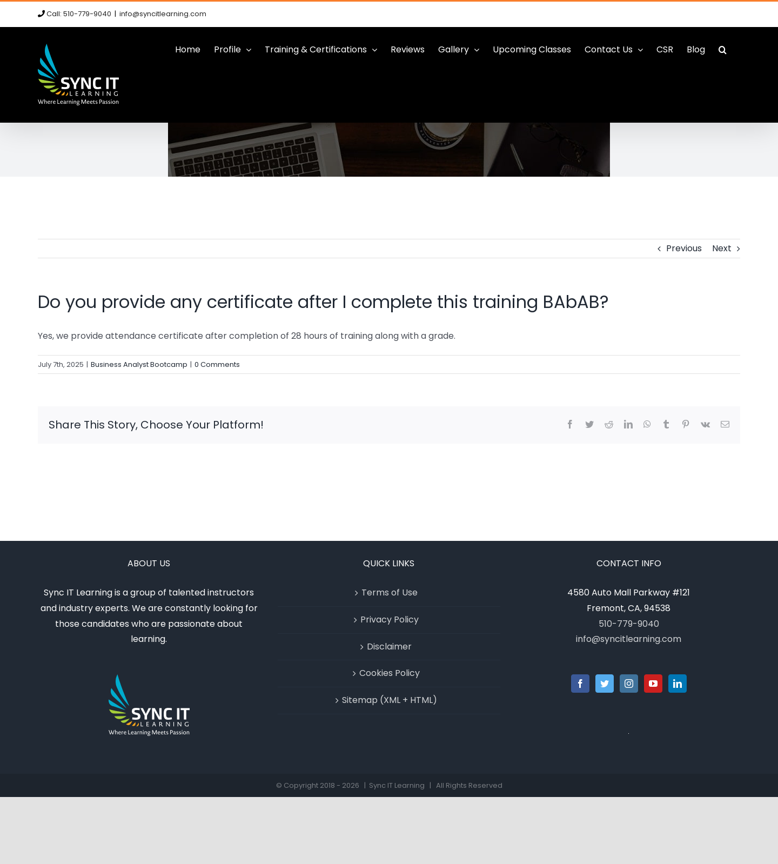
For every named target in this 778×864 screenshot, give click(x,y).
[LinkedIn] (677, 683)
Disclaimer (389, 646)
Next (722, 248)
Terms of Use (389, 592)
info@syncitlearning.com (162, 14)
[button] (723, 49)
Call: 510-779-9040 (78, 14)
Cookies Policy (389, 673)
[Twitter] (604, 683)
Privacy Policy (389, 619)
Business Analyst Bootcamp (139, 364)
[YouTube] (653, 683)
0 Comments (217, 364)
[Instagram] (629, 683)
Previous (684, 248)
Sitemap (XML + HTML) (389, 700)
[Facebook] (580, 683)
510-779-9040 (629, 624)
